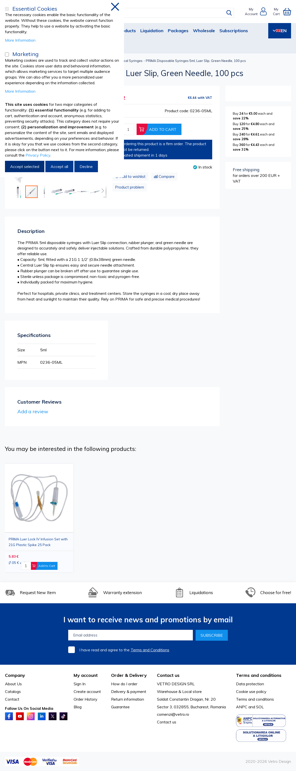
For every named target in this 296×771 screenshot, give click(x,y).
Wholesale (204, 30)
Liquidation (151, 30)
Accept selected (24, 166)
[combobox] (152, 13)
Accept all (59, 166)
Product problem (129, 187)
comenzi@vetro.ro (173, 714)
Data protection (250, 683)
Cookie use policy (251, 691)
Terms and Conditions (150, 649)
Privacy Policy (38, 155)
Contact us (166, 721)
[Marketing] (7, 54)
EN (280, 30)
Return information (127, 699)
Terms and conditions (255, 699)
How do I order (124, 683)
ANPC (241, 706)
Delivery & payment (128, 691)
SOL (260, 706)
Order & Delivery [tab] (129, 675)
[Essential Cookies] (7, 9)
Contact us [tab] (168, 675)
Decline (86, 166)
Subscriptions (233, 30)
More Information (20, 40)
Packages (178, 30)
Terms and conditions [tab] (258, 675)
